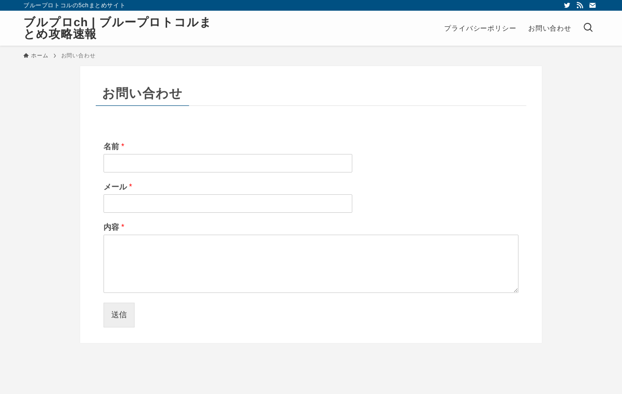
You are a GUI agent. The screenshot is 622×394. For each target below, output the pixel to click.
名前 (114, 146)
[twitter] (567, 5)
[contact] (592, 5)
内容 (114, 227)
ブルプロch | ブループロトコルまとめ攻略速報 (117, 28)
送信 (119, 314)
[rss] (579, 5)
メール (118, 187)
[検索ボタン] (588, 28)
